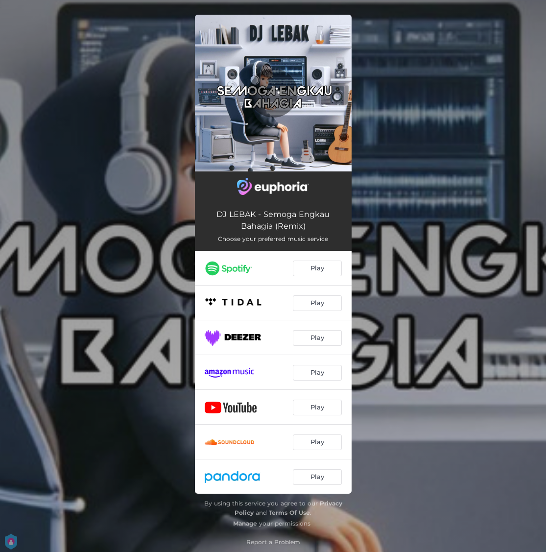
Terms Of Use (289, 512)
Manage (245, 523)
